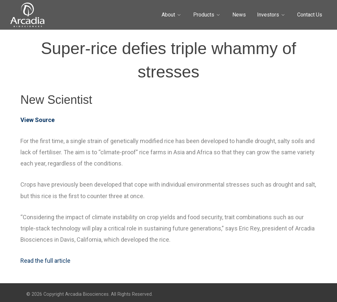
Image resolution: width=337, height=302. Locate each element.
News (239, 15)
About (168, 15)
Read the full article (45, 260)
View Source (37, 119)
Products (203, 15)
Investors (268, 15)
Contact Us (309, 15)
